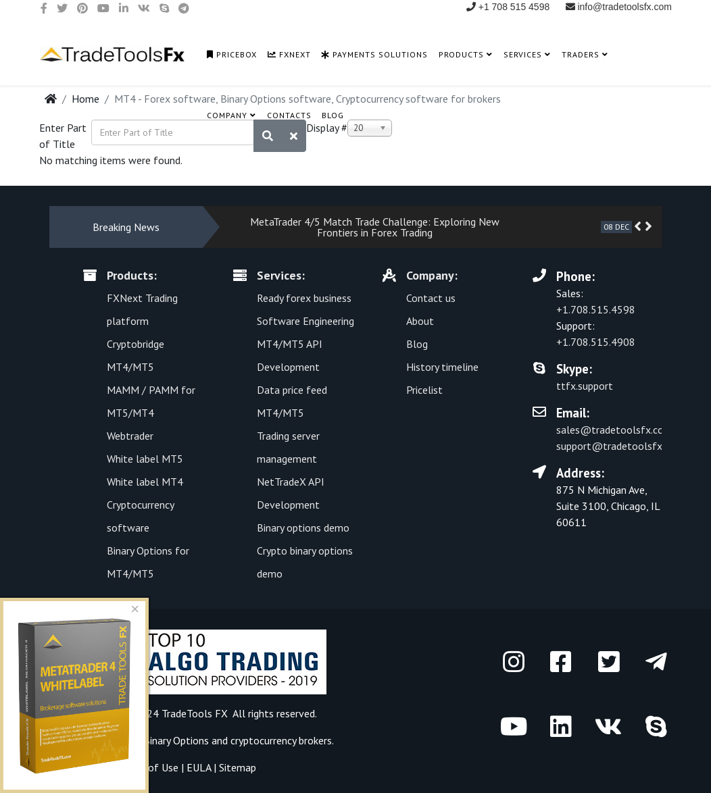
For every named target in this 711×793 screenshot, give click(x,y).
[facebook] (44, 8)
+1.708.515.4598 (595, 309)
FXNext (289, 54)
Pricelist (424, 389)
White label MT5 (145, 458)
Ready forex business (304, 298)
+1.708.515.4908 (595, 342)
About (420, 321)
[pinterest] (82, 8)
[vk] (144, 8)
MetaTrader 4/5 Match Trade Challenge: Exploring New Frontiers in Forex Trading (374, 227)
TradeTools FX (195, 713)
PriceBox (232, 54)
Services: (281, 275)
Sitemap (237, 767)
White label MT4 (145, 481)
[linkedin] (123, 8)
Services (523, 54)
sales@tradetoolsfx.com (614, 429)
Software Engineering (305, 321)
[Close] (135, 610)
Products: (132, 275)
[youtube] (103, 8)
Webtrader (130, 435)
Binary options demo (303, 527)
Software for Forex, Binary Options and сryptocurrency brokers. (191, 740)
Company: (432, 275)
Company (227, 115)
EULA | (203, 767)
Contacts (289, 115)
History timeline (442, 367)
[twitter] (62, 8)
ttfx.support (584, 385)
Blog (333, 115)
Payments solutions (374, 54)
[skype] (164, 8)
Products (461, 54)
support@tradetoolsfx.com (620, 446)
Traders (580, 54)
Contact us (431, 298)
